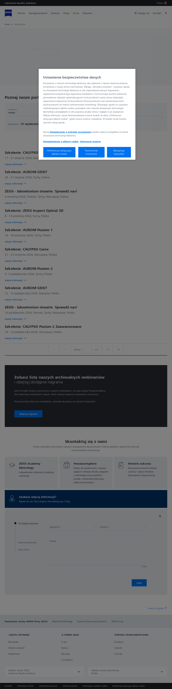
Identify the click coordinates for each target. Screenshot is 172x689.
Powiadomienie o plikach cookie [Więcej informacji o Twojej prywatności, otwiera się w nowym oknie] (61, 141)
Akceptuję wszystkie (119, 152)
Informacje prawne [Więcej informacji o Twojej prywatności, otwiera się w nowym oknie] (90, 141)
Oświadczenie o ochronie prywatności (70, 132)
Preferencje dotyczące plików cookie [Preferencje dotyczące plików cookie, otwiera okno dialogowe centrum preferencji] (59, 152)
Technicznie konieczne (91, 152)
